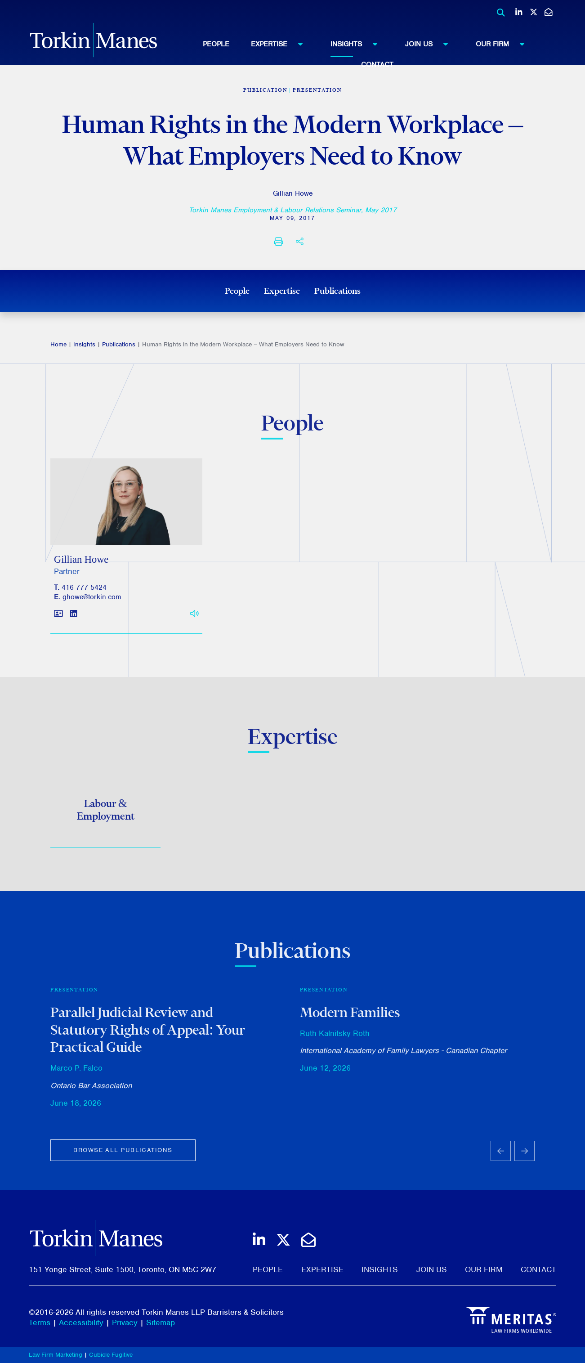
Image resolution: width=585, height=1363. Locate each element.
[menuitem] (227, 44)
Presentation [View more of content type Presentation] (317, 90)
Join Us (430, 43)
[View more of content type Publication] (265, 90)
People (216, 44)
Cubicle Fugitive (111, 1355)
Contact (377, 64)
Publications (337, 290)
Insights (358, 43)
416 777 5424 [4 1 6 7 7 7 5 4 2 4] (84, 591)
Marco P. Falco (76, 1072)
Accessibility (81, 1322)
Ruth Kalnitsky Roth (335, 1037)
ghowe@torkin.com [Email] (92, 601)
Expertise (281, 43)
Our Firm (504, 43)
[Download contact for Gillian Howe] (58, 618)
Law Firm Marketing (55, 1355)
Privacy (125, 1322)
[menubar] (378, 52)
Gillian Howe (293, 193)
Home (58, 344)
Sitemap (160, 1322)
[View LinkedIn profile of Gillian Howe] (73, 618)
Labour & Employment (105, 812)
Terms (39, 1322)
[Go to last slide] (501, 1155)
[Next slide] (524, 1155)
